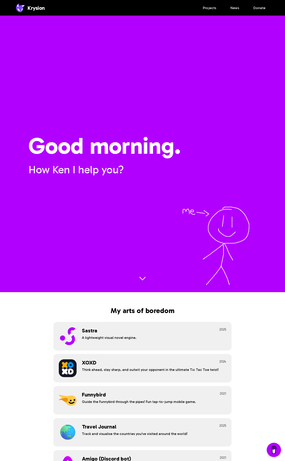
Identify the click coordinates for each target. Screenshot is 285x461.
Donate (259, 8)
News (234, 8)
